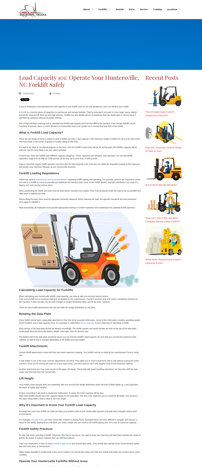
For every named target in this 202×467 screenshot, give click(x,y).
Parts (132, 9)
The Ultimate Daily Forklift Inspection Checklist (159, 114)
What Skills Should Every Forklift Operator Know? (163, 261)
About (88, 9)
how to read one (87, 323)
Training (157, 9)
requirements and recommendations (51, 179)
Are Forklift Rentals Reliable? (161, 185)
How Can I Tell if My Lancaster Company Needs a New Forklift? (162, 220)
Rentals (120, 9)
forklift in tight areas (62, 443)
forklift (23, 112)
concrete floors (37, 420)
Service (144, 9)
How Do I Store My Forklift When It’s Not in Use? (163, 149)
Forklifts (104, 9)
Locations (174, 9)
